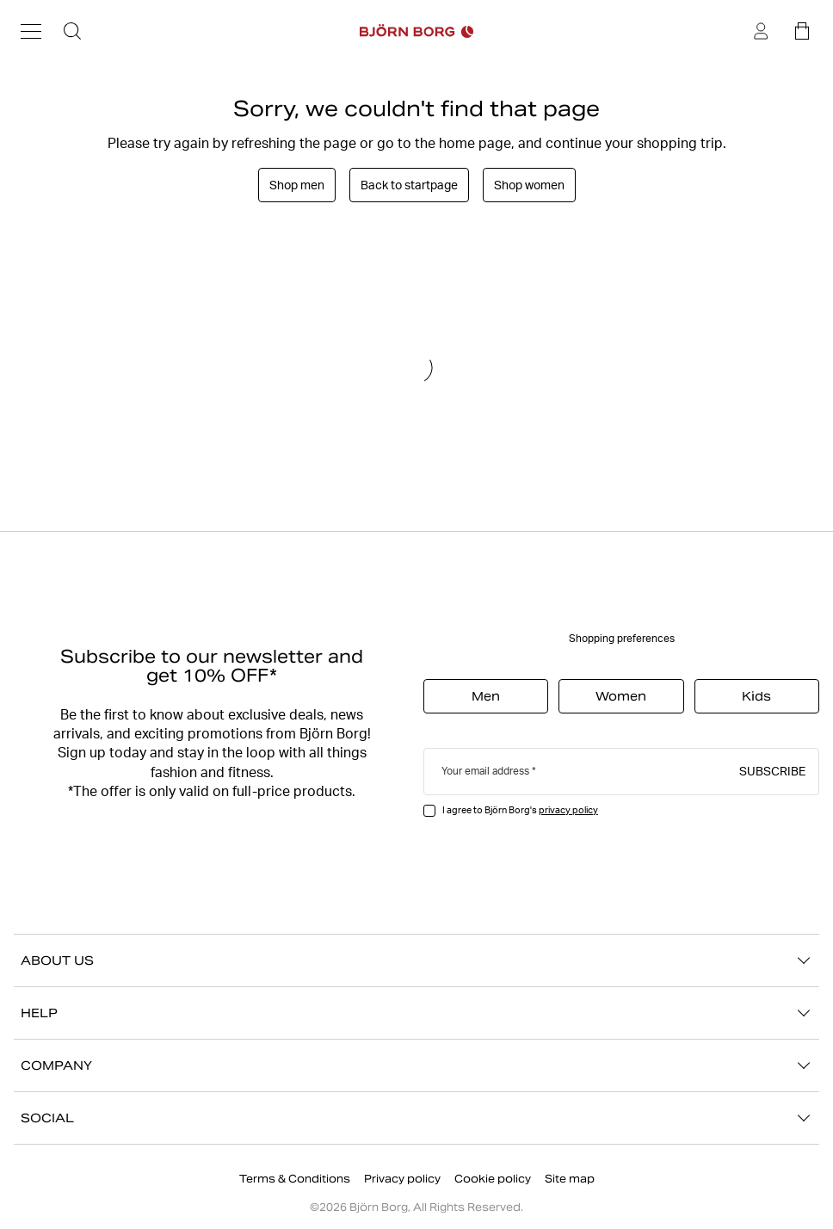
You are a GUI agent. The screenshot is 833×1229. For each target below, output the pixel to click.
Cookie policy (492, 1178)
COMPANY (416, 1065)
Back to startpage (409, 185)
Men (486, 696)
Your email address (485, 770)
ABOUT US (416, 960)
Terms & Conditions (294, 1178)
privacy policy (568, 810)
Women (620, 696)
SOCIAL (416, 1118)
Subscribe (772, 770)
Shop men (296, 185)
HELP (416, 1013)
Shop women (529, 185)
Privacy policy (402, 1178)
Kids (756, 696)
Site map (570, 1178)
